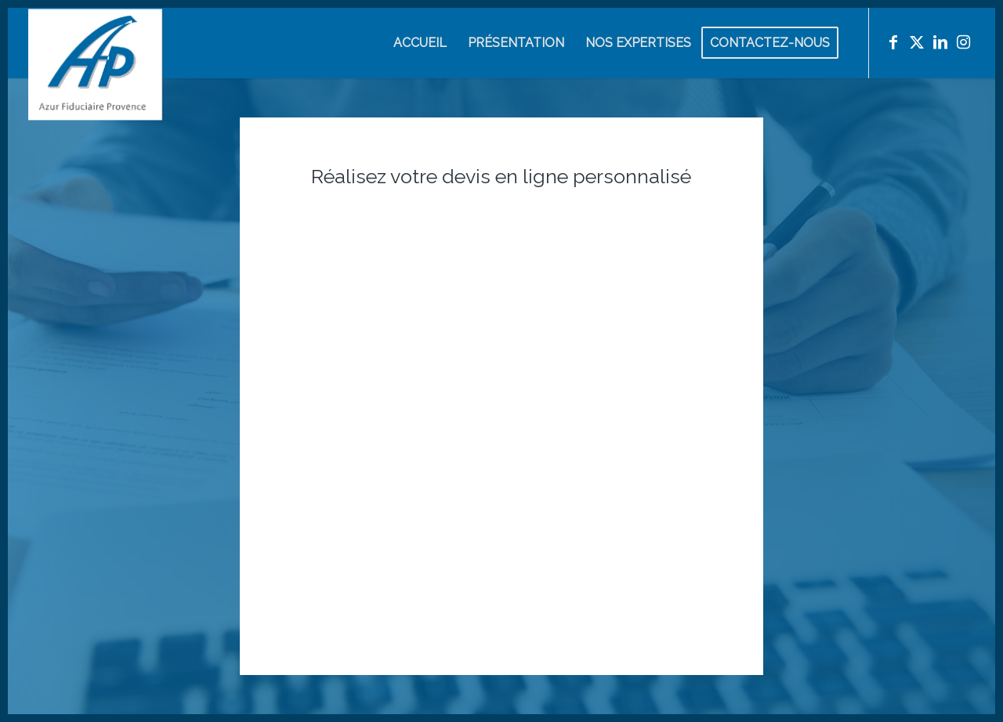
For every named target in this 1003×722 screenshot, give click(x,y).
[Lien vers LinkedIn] (940, 42)
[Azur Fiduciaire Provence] (95, 95)
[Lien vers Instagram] (964, 42)
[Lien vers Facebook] (893, 42)
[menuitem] (420, 43)
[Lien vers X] (917, 42)
